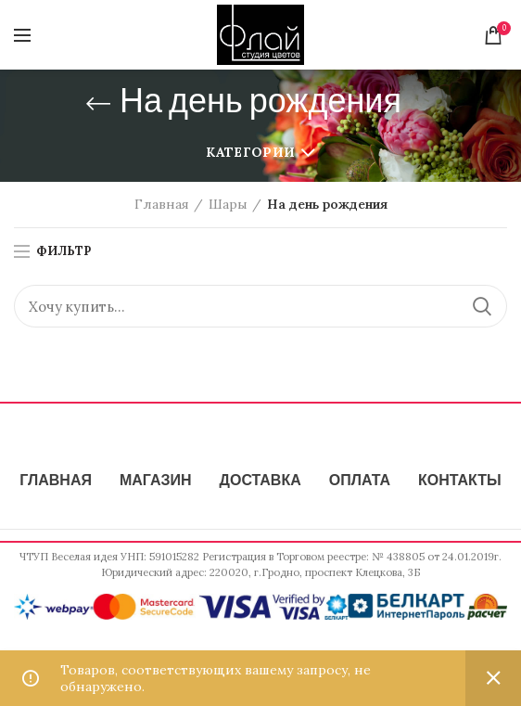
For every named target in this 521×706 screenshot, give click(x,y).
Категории (250, 152)
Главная (161, 204)
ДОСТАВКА (260, 481)
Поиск (482, 306)
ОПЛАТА (359, 481)
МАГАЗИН (156, 481)
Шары (228, 204)
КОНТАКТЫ (460, 481)
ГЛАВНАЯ (55, 481)
